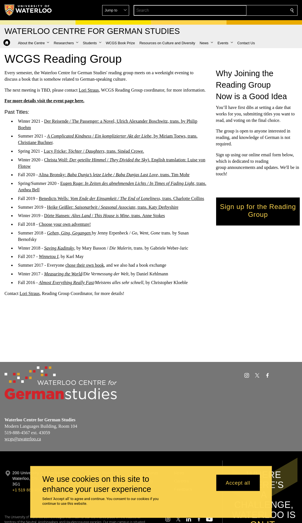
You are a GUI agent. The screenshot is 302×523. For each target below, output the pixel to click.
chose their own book (84, 265)
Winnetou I (48, 256)
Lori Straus (89, 89)
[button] (251, 10)
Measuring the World (63, 273)
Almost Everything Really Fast (66, 282)
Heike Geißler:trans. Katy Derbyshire (112, 206)
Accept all (238, 482)
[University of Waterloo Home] (28, 10)
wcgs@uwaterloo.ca (22, 438)
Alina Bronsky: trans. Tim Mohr (113, 174)
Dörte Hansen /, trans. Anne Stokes (104, 215)
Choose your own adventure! (65, 224)
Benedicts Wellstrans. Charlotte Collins (121, 198)
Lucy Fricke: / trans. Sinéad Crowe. (94, 151)
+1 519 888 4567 (28, 490)
